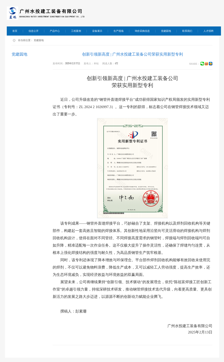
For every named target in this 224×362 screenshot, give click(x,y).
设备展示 (97, 31)
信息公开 (34, 31)
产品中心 (55, 31)
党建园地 (166, 31)
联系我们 (187, 31)
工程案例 (76, 31)
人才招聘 (208, 31)
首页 (14, 31)
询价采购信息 (142, 31)
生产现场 (119, 31)
